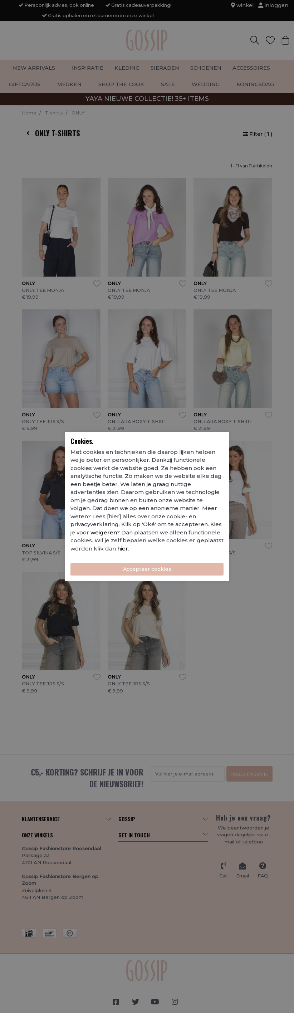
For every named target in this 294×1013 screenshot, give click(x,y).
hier (122, 548)
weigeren (103, 532)
